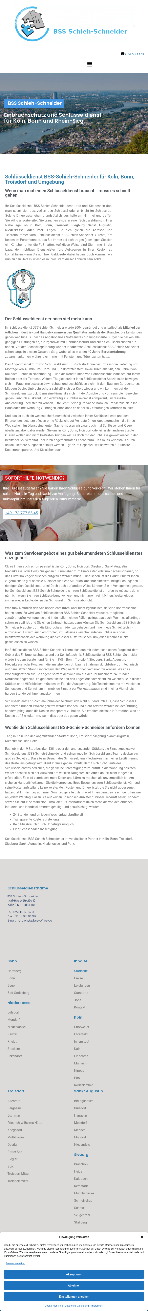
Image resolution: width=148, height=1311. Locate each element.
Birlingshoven (83, 1101)
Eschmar (13, 1115)
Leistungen (82, 985)
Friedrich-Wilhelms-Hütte (24, 1123)
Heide (78, 1171)
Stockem (13, 1049)
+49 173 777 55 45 (21, 512)
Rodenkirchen (83, 1085)
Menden (80, 1130)
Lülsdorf (13, 1012)
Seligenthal (82, 1215)
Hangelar (80, 1115)
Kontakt (79, 1007)
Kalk (77, 1049)
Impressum (97, 1305)
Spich (11, 1166)
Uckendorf (14, 1056)
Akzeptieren (74, 1274)
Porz (77, 1078)
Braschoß (81, 1164)
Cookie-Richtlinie (54, 1305)
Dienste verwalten (15, 1263)
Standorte (81, 993)
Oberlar (12, 1144)
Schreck (79, 1208)
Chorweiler (81, 1027)
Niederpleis (82, 1144)
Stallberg (80, 1222)
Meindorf (80, 1123)
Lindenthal (81, 1056)
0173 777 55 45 (134, 53)
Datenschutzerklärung (77, 1305)
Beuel (11, 985)
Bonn (11, 978)
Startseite (81, 971)
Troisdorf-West (17, 1181)
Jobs (77, 1000)
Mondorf (13, 1020)
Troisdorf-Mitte (17, 1174)
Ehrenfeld (81, 1034)
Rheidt (12, 1041)
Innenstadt (81, 1041)
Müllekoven (15, 1137)
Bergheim (14, 1108)
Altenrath (13, 1101)
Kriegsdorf (14, 1130)
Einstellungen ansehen (74, 1296)
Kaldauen (81, 1179)
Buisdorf (80, 1108)
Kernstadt (81, 1186)
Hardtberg (14, 971)
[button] (142, 1237)
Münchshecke (84, 1193)
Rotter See (14, 1152)
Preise (78, 978)
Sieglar (12, 1159)
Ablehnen (74, 1285)
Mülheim (80, 1063)
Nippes (79, 1071)
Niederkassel (16, 1027)
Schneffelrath (83, 1200)
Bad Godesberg (18, 993)
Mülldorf (80, 1137)
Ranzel (12, 1034)
